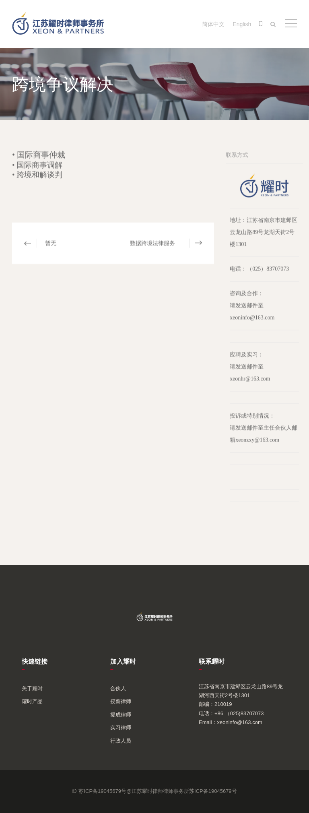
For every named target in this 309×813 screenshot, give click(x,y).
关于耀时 (32, 688)
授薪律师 (120, 701)
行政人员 (120, 741)
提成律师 (120, 715)
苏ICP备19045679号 (213, 791)
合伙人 (118, 688)
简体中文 (213, 24)
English (242, 24)
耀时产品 (32, 701)
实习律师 (120, 727)
